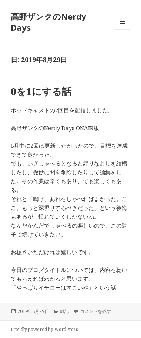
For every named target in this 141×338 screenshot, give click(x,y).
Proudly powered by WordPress (44, 329)
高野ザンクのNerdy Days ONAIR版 (55, 128)
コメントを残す (95, 311)
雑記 (64, 311)
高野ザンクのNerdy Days (48, 22)
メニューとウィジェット (122, 29)
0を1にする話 (41, 91)
